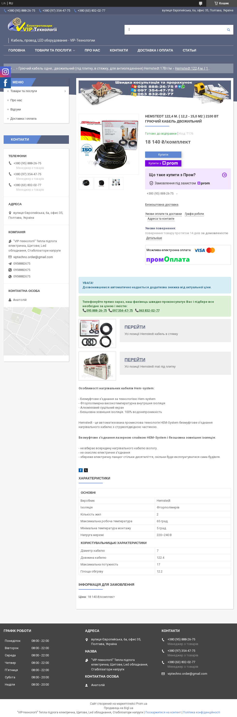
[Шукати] (228, 30)
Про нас (92, 50)
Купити (163, 154)
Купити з (163, 163)
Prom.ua (141, 703)
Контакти (119, 50)
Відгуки (15, 109)
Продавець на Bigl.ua (118, 708)
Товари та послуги (53, 50)
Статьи (189, 50)
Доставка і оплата (155, 50)
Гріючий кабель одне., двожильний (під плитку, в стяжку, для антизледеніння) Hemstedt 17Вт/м (95, 68)
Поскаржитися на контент (163, 712)
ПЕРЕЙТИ (135, 327)
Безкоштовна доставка (161, 204)
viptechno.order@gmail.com (33, 257)
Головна (16, 50)
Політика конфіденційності (201, 712)
